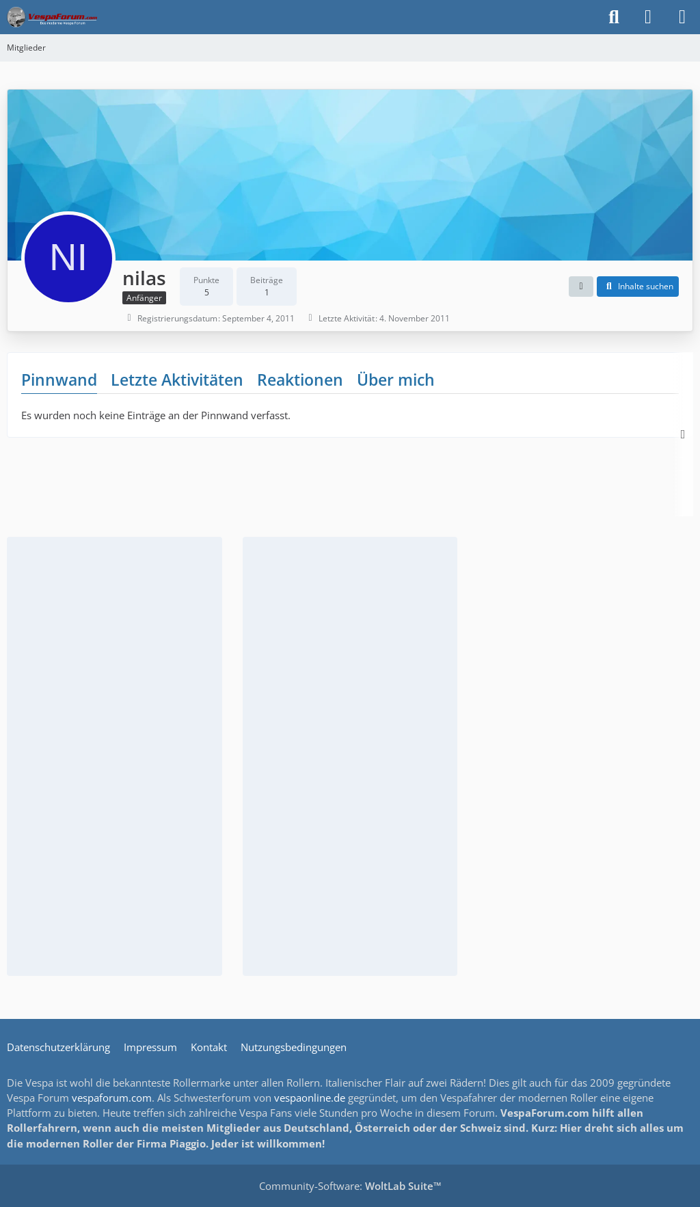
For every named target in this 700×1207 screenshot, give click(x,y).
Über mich (396, 379)
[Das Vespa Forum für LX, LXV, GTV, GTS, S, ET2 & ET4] (52, 17)
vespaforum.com (112, 1097)
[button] (581, 286)
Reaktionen (300, 379)
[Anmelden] (648, 17)
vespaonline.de (309, 1097)
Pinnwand (59, 379)
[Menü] (682, 17)
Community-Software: (350, 1186)
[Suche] (614, 17)
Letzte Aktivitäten (177, 379)
